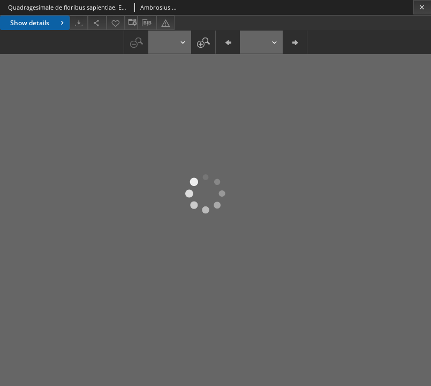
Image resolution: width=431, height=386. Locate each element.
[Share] (97, 23)
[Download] (79, 23)
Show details (38, 22)
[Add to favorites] (116, 23)
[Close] (422, 7)
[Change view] (131, 23)
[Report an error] (165, 23)
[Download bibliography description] (147, 23)
